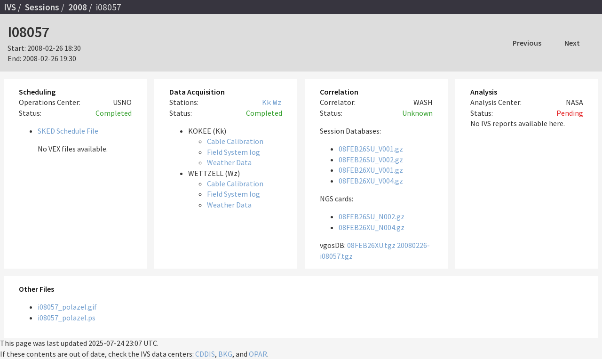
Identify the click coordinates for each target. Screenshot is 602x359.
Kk (266, 102)
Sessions (42, 7)
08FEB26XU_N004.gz (371, 227)
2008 (77, 7)
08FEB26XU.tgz (371, 245)
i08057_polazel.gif (67, 306)
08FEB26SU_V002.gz (371, 159)
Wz (277, 102)
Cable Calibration (235, 141)
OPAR (258, 354)
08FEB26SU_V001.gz (371, 148)
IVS (10, 7)
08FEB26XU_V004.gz (371, 180)
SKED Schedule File (68, 131)
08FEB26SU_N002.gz (371, 216)
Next (572, 43)
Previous (527, 43)
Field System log (233, 152)
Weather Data (229, 162)
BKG (225, 354)
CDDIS (205, 354)
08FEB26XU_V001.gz (371, 170)
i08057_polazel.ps (66, 317)
